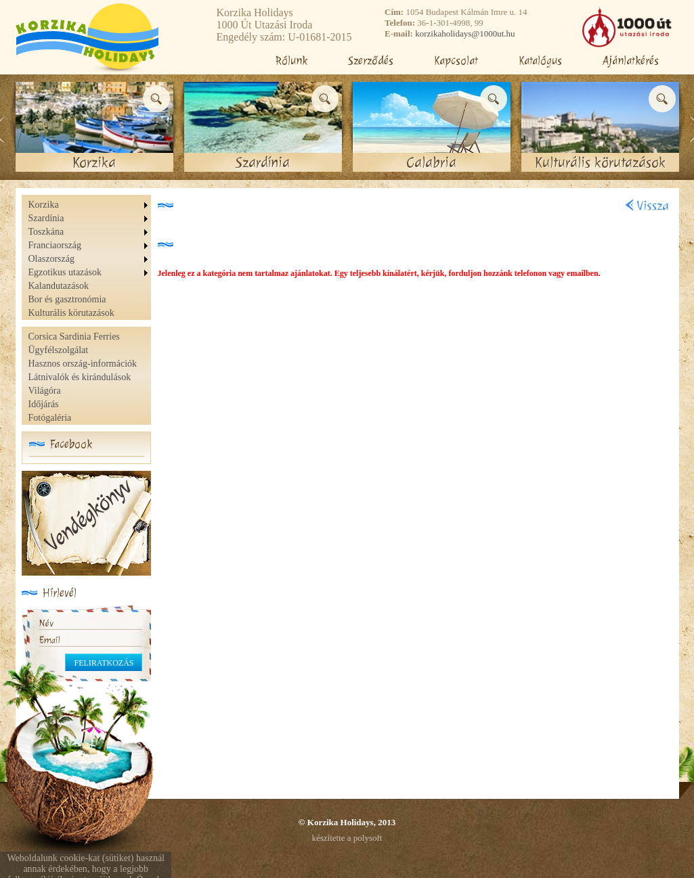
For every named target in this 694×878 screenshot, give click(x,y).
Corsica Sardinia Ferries (74, 336)
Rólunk (291, 60)
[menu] (89, 259)
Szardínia (46, 218)
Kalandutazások (58, 286)
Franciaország (55, 245)
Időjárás (43, 404)
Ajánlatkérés (631, 60)
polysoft (368, 838)
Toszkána (46, 232)
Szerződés (370, 60)
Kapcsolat (456, 60)
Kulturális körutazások (71, 313)
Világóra (44, 391)
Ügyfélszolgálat (58, 350)
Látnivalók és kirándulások (79, 377)
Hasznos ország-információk (82, 364)
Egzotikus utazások (65, 272)
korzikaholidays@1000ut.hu (465, 33)
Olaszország (51, 259)
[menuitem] (89, 205)
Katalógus (540, 60)
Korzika (43, 205)
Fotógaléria (50, 418)
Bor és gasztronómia (67, 299)
